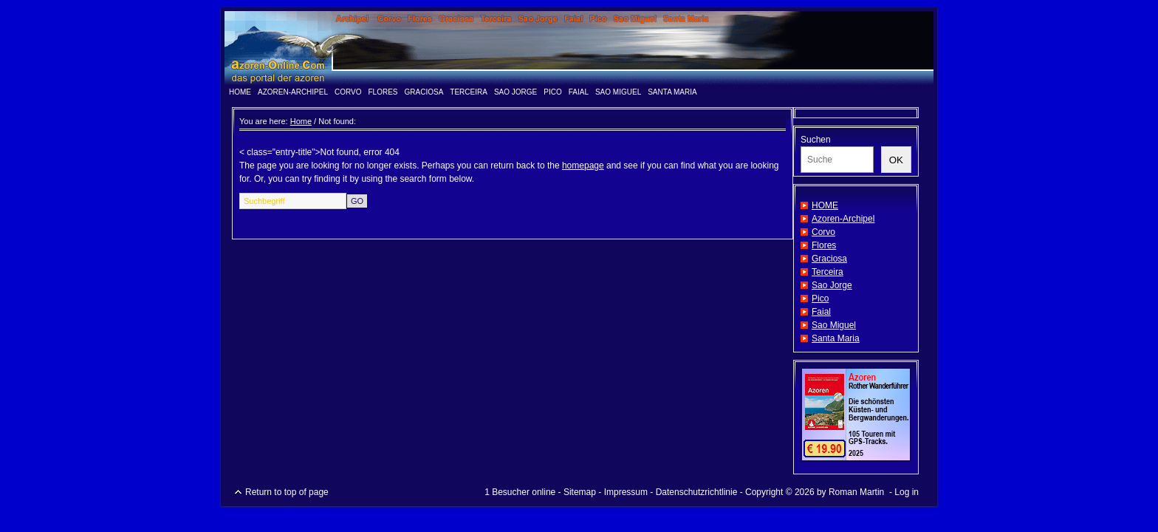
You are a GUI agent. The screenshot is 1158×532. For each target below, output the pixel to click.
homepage (583, 165)
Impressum (626, 492)
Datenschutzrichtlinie (697, 492)
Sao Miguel (618, 92)
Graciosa (424, 92)
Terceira (468, 92)
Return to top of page (287, 492)
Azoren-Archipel (293, 92)
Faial (579, 92)
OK (896, 160)
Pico (552, 92)
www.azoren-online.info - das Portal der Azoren (579, 48)
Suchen (816, 139)
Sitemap (579, 492)
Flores (383, 92)
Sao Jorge (515, 92)
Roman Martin (856, 492)
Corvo (348, 92)
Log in (906, 492)
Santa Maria (672, 92)
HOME (240, 92)
